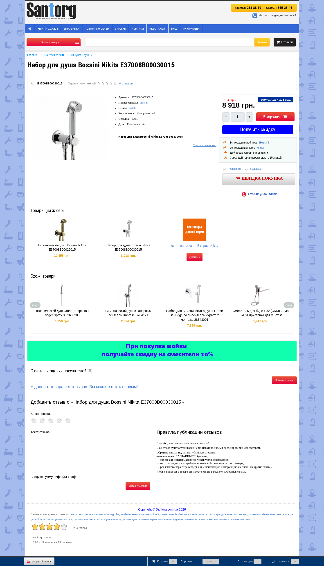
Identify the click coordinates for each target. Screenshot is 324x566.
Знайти (262, 42)
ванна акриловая (152, 519)
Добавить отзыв (284, 380)
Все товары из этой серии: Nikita (194, 246)
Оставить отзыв (138, 485)
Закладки (248, 561)
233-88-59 (248, 7)
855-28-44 (279, 7)
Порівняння (231, 169)
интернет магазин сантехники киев (228, 519)
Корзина (172, 561)
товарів (284, 42)
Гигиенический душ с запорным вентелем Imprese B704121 (128, 313)
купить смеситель (85, 519)
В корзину (275, 117)
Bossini (144, 102)
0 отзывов (126, 83)
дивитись (194, 257)
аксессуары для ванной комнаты (226, 514)
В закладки (253, 169)
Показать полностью (204, 145)
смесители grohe (80, 514)
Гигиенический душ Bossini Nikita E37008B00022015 (62, 247)
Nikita (132, 108)
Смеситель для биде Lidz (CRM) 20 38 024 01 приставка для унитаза (260, 313)
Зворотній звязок (39, 561)
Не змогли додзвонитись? (274, 15)
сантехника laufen (171, 514)
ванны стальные (195, 519)
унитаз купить (131, 519)
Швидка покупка (259, 178)
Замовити (210, 561)
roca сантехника (194, 514)
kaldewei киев (129, 514)
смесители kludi (149, 514)
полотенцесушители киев (56, 519)
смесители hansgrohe (105, 514)
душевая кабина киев (262, 514)
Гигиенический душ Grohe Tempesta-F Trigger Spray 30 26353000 (62, 313)
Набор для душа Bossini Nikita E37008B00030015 (128, 247)
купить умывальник (109, 519)
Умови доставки (258, 194)
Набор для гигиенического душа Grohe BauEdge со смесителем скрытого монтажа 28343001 (194, 315)
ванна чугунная (173, 519)
